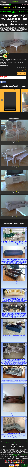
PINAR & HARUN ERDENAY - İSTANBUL (10, 89)
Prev (2, 100)
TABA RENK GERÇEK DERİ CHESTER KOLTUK (14, 413)
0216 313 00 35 (8, 7)
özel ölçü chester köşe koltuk (18, 442)
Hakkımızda (15, 454)
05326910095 (20, 7)
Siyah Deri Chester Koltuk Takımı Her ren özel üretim (14, 313)
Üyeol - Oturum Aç (24, 4)
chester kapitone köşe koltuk (18, 441)
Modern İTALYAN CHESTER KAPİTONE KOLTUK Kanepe (14, 379)
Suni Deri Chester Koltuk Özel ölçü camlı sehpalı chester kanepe (14, 282)
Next (26, 100)
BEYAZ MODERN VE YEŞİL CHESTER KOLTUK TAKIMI (14, 241)
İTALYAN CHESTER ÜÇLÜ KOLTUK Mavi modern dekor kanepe (14, 260)
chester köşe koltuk (8, 441)
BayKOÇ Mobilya (14, 1)
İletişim (20, 454)
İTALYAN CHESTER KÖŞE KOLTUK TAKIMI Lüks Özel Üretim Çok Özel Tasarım (14, 360)
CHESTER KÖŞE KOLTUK (14, 433)
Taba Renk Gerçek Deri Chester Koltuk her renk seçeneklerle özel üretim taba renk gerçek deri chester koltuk (14, 415)
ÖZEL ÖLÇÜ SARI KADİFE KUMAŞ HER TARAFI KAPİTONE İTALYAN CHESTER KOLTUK (14, 299)
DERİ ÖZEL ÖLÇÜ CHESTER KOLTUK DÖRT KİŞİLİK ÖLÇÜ (14, 336)
